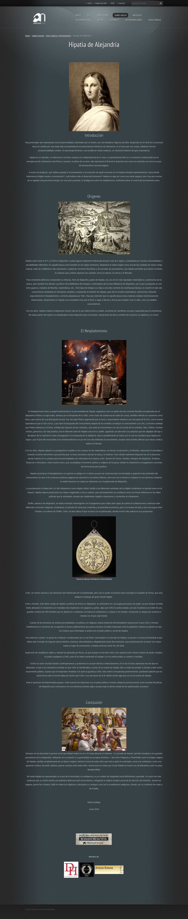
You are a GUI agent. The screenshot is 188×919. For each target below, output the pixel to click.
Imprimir (122, 3)
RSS (113, 3)
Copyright (114, 19)
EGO (89, 15)
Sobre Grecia (120, 15)
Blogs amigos (155, 19)
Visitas (100, 19)
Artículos (137, 15)
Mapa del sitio (101, 3)
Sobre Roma (102, 15)
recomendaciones (134, 19)
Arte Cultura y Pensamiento (58, 36)
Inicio (78, 15)
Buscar (160, 3)
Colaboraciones (83, 19)
